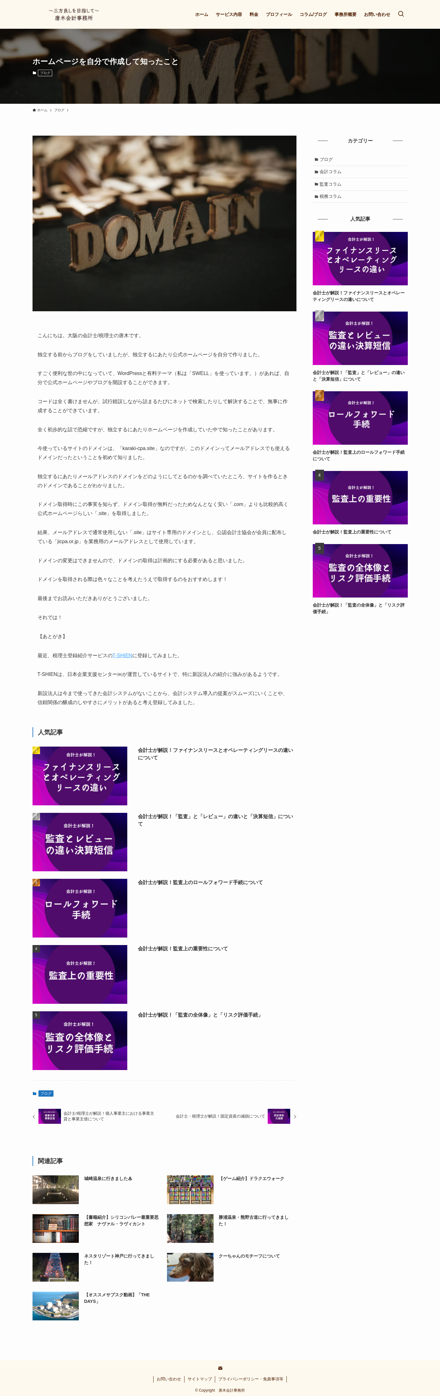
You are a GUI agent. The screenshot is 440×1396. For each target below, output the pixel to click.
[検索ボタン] (401, 14)
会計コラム (331, 172)
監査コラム (331, 185)
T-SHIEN (122, 655)
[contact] (220, 1368)
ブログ (45, 73)
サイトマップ (200, 1379)
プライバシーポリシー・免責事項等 (250, 1379)
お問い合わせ (169, 1379)
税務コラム (331, 198)
